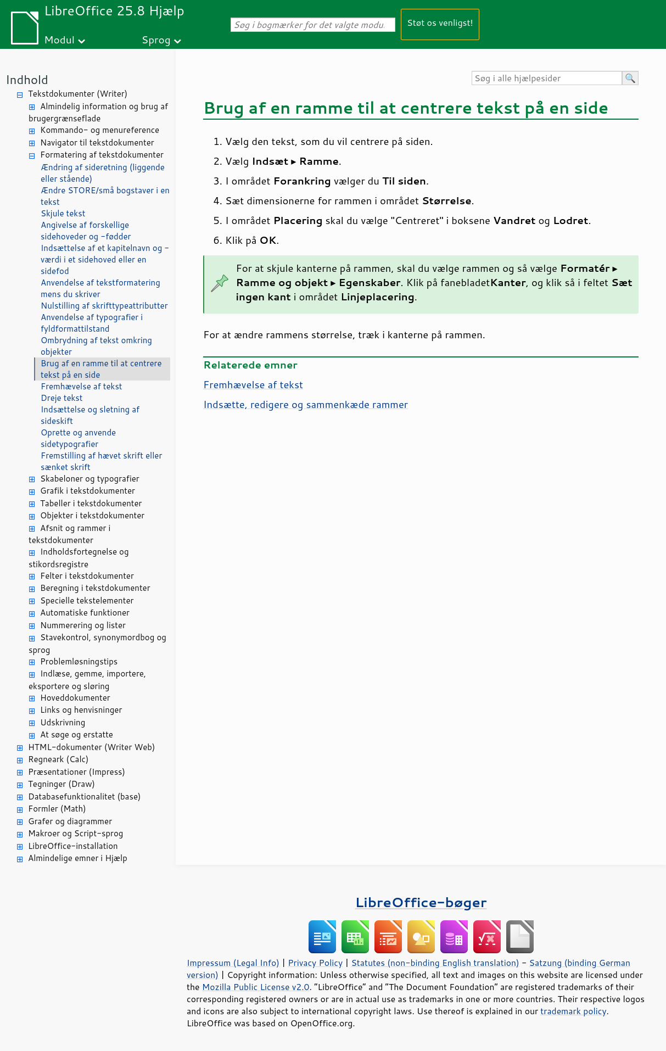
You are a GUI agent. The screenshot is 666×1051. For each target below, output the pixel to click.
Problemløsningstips (78, 661)
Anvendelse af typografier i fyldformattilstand (92, 322)
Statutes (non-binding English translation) (435, 963)
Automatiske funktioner (85, 612)
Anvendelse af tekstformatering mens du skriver (100, 288)
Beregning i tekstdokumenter (95, 588)
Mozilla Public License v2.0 (256, 987)
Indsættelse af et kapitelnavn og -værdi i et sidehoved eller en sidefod (105, 259)
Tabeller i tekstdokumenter (91, 503)
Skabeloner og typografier (89, 478)
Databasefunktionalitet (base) (84, 796)
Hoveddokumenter (75, 697)
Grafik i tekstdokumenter (87, 490)
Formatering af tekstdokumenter (102, 154)
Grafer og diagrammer (70, 821)
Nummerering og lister (83, 625)
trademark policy (573, 1011)
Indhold (26, 79)
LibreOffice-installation (73, 846)
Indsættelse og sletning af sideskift (90, 415)
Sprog (156, 39)
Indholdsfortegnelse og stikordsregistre (79, 558)
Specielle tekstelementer (86, 600)
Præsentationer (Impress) (76, 772)
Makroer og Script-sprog (75, 833)
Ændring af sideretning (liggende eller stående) (103, 173)
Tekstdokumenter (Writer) (77, 93)
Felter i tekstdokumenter (87, 576)
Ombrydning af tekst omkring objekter (96, 345)
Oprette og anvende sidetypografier (78, 438)
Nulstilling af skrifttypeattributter (104, 305)
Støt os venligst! (440, 22)
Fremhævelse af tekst (81, 386)
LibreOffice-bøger (421, 902)
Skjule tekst (63, 213)
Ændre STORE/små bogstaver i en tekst (105, 196)
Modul (59, 39)
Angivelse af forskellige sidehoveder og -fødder (86, 230)
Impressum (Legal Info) (233, 963)
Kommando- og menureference (99, 130)
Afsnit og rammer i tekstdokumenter (69, 534)
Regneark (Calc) (58, 759)
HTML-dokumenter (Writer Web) (91, 747)
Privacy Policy (315, 963)
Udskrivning (62, 722)
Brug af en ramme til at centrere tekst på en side (101, 369)
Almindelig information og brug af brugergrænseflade (98, 112)
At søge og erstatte (76, 734)
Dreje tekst (61, 398)
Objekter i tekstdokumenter (92, 515)
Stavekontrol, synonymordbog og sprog (97, 643)
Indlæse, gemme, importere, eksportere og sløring (87, 680)
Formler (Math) (57, 808)
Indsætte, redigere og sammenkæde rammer (305, 404)
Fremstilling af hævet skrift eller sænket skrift (101, 461)
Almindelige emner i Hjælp (77, 858)
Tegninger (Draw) (61, 784)
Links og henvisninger (81, 709)
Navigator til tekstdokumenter (97, 142)
